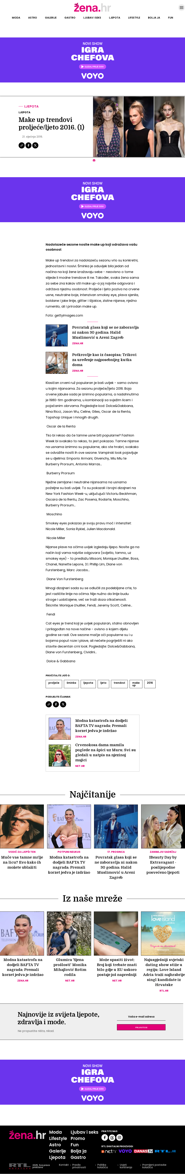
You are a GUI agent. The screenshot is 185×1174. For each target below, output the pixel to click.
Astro (32, 17)
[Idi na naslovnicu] (92, 11)
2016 (150, 683)
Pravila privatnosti (79, 1166)
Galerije (50, 17)
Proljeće (53, 683)
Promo (78, 1139)
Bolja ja (154, 17)
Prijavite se (141, 1027)
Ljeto (103, 683)
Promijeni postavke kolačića (154, 1166)
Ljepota (114, 17)
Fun (170, 17)
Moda (16, 17)
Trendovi (119, 683)
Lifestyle (134, 17)
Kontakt (64, 1165)
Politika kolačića (102, 1166)
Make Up (136, 684)
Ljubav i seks (92, 17)
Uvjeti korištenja (126, 1166)
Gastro (69, 17)
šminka (71, 683)
